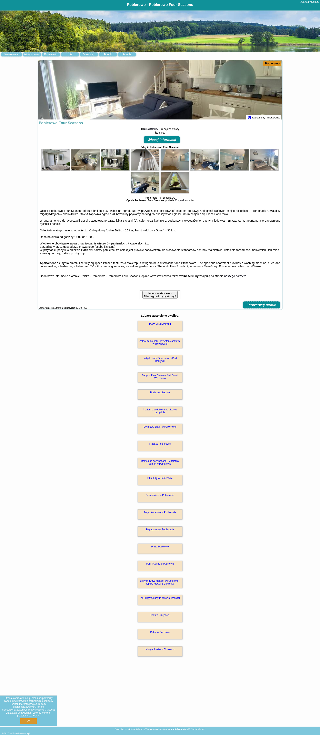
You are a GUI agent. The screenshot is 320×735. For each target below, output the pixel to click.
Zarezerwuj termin (262, 307)
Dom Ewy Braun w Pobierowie (159, 428)
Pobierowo (272, 63)
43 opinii (179, 202)
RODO (36, 715)
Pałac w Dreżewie (160, 634)
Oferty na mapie (32, 54)
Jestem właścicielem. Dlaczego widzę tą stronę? (160, 297)
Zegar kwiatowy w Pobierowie (160, 514)
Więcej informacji (162, 142)
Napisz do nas (198, 729)
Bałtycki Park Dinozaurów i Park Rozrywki (160, 361)
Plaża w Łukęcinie (160, 394)
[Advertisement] (160, 697)
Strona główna (11, 54)
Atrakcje (108, 54)
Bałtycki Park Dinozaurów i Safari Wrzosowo (160, 378)
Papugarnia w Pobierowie (160, 531)
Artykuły (127, 54)
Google (9, 701)
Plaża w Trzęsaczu (160, 617)
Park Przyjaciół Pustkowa (160, 565)
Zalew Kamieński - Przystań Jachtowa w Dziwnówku (160, 344)
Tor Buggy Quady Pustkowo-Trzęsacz (160, 599)
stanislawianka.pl (309, 1)
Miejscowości (50, 54)
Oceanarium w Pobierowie (160, 497)
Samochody (89, 54)
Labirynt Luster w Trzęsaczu (160, 651)
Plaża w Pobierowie (160, 445)
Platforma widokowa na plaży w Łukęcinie (160, 413)
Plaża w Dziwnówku (160, 325)
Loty (70, 54)
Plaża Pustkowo (160, 548)
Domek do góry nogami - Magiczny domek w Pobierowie (160, 464)
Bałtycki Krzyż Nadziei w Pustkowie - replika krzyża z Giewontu (160, 584)
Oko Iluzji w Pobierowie (160, 480)
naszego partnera (235, 278)
